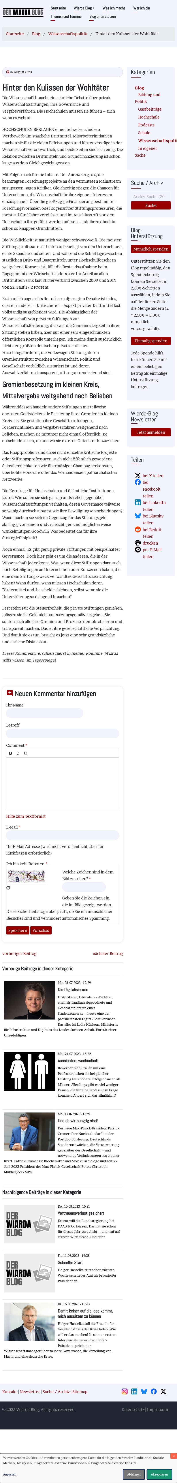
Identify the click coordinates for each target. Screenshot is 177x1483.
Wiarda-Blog (84, 8)
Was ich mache (114, 8)
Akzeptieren (159, 1474)
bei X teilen (153, 475)
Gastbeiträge (150, 109)
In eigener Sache (146, 152)
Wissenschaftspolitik (67, 34)
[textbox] (62, 783)
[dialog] (88, 1468)
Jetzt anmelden (151, 432)
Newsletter (30, 1391)
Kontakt (9, 1391)
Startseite (58, 8)
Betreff (13, 725)
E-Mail (12, 827)
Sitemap (79, 1391)
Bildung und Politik (147, 98)
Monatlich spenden (150, 249)
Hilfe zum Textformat (26, 816)
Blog (36, 34)
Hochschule (149, 117)
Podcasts (146, 125)
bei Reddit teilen (152, 533)
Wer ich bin (141, 8)
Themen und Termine (66, 16)
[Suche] (151, 196)
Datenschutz (133, 1409)
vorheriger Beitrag (19, 953)
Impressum (157, 1409)
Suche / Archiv (56, 1391)
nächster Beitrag (108, 953)
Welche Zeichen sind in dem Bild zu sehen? (88, 875)
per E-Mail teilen (152, 553)
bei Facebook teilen (151, 489)
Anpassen (9, 1474)
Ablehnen (134, 1474)
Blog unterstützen (102, 16)
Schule (144, 132)
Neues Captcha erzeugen (8, 888)
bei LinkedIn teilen (154, 506)
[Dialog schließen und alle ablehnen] (173, 1456)
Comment (15, 745)
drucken (150, 543)
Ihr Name (15, 705)
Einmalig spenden (151, 341)
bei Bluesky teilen (153, 519)
